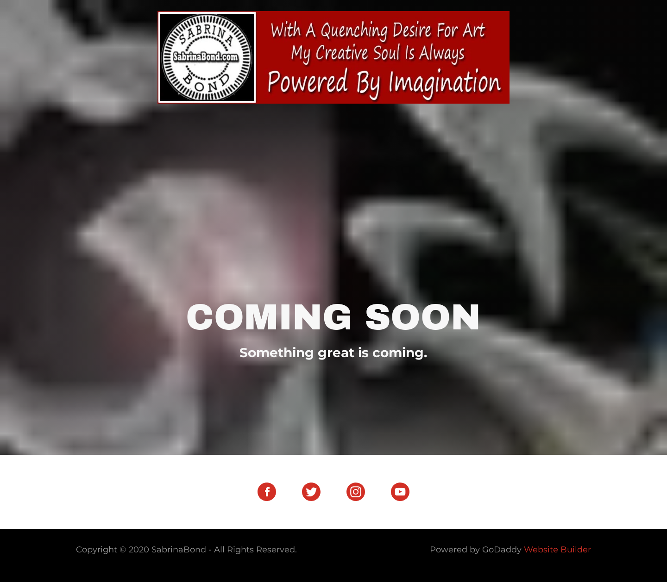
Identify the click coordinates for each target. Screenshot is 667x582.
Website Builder (557, 550)
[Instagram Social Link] (356, 492)
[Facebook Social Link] (267, 492)
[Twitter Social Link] (311, 492)
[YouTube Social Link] (400, 492)
